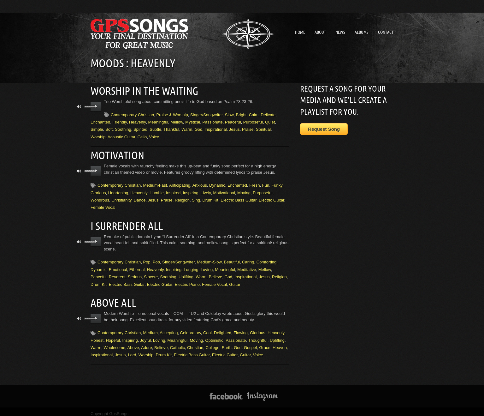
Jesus (234, 128)
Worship (98, 135)
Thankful (171, 128)
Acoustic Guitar (121, 135)
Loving (207, 266)
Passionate (212, 120)
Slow (229, 113)
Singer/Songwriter (206, 113)
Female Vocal (103, 205)
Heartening (118, 190)
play (96, 105)
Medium (150, 328)
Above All (112, 298)
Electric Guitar (271, 198)
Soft (109, 128)
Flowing (240, 328)
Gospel (250, 343)
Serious (135, 273)
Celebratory (190, 328)
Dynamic (217, 183)
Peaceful (233, 120)
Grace (264, 343)
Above (133, 343)
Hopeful (113, 336)
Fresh (254, 183)
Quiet (270, 120)
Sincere (151, 273)
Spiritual (263, 128)
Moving (244, 190)
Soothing (123, 128)
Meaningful (158, 120)
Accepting (169, 328)
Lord (132, 350)
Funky (276, 183)
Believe (215, 273)
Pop (147, 258)
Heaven (280, 343)
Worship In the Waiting (141, 90)
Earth (227, 343)
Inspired (173, 190)
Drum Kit (210, 198)
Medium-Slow (209, 258)
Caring (248, 258)
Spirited (140, 128)
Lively (206, 190)
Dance (140, 198)
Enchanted (100, 120)
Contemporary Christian (132, 113)
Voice (154, 135)
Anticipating (179, 183)
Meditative (246, 266)
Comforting (267, 258)
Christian (195, 343)
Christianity (121, 198)
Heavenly (137, 120)
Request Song (324, 129)
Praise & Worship (172, 113)
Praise (248, 128)
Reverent (117, 273)
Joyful (145, 336)
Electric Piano (187, 281)
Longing (191, 266)
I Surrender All (125, 223)
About (320, 32)
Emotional (118, 266)
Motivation (116, 153)
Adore (146, 343)
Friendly (119, 120)
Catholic (177, 343)
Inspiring (190, 190)
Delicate (268, 113)
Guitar (234, 281)
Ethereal (137, 266)
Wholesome (114, 343)
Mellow (176, 120)
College (213, 343)
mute (79, 106)
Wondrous (100, 198)
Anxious (199, 183)
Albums (362, 32)
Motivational (224, 190)
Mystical (192, 120)
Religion (182, 198)
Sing (196, 198)
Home (300, 32)
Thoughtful (257, 336)
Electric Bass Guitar (238, 198)
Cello (142, 135)
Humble (157, 190)
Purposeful (253, 120)
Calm (253, 113)
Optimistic (214, 336)
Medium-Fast (155, 183)
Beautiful (232, 258)
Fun (265, 183)
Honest (97, 336)
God (199, 128)
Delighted (222, 328)
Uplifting (186, 273)
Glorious (98, 190)
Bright (241, 113)
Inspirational (215, 128)
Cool (207, 328)
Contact (385, 32)
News (340, 32)
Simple (97, 128)
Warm (186, 128)
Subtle (155, 128)
